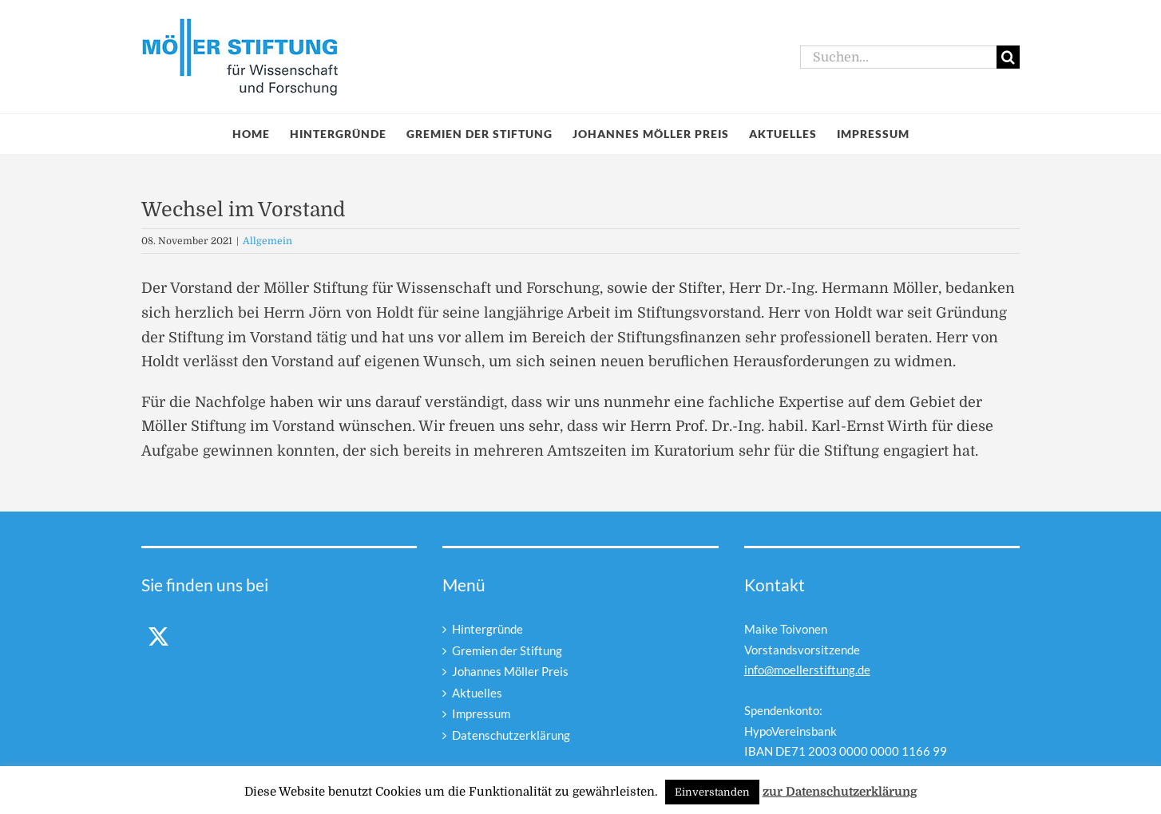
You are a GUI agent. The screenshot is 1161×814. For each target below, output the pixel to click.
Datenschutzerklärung (511, 735)
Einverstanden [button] (712, 792)
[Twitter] (158, 636)
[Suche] (1008, 57)
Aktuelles (477, 693)
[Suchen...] (898, 57)
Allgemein (267, 241)
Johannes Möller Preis (510, 671)
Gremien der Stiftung (507, 650)
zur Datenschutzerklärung (840, 791)
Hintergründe (487, 629)
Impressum (481, 713)
